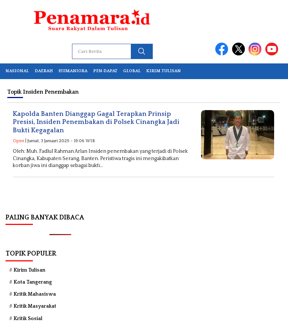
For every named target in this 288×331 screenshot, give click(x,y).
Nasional (17, 71)
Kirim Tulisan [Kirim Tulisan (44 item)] (29, 270)
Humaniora (72, 71)
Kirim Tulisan (163, 71)
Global (132, 71)
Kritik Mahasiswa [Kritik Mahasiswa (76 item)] (35, 294)
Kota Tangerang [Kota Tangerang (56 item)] (33, 282)
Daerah (44, 71)
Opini (18, 141)
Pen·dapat (105, 71)
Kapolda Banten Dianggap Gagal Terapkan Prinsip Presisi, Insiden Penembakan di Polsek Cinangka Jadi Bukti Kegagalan (96, 122)
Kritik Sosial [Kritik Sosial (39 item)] (28, 319)
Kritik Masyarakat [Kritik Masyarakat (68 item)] (35, 306)
